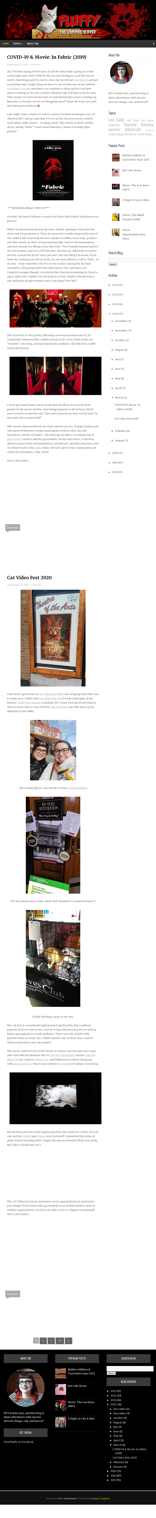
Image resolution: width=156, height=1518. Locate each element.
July (117, 359)
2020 (115, 313)
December (121, 320)
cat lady (116, 119)
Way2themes (70, 1504)
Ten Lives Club (79, 710)
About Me (33, 44)
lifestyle (133, 129)
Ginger (51, 1140)
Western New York (138, 134)
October (120, 340)
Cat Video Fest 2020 (60, 701)
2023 (115, 284)
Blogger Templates (101, 1504)
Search (113, 264)
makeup (150, 130)
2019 (115, 453)
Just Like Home (131, 170)
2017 (115, 472)
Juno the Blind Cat (30, 1062)
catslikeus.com (34, 89)
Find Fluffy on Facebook (19, 1447)
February (121, 430)
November (121, 330)
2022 (115, 294)
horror (130, 124)
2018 (115, 462)
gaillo (70, 448)
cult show (147, 120)
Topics (17, 44)
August (119, 349)
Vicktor (36, 1140)
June (118, 368)
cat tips (133, 120)
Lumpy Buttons (76, 791)
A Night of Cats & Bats (135, 200)
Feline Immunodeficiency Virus (134, 234)
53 (60, 1346)
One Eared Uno (49, 1067)
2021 (115, 304)
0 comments (37, 66)
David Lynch (36, 440)
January (120, 440)
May (118, 378)
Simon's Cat (65, 1062)
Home (6, 44)
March (119, 397)
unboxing (115, 134)
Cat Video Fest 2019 (53, 697)
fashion (114, 125)
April (118, 388)
